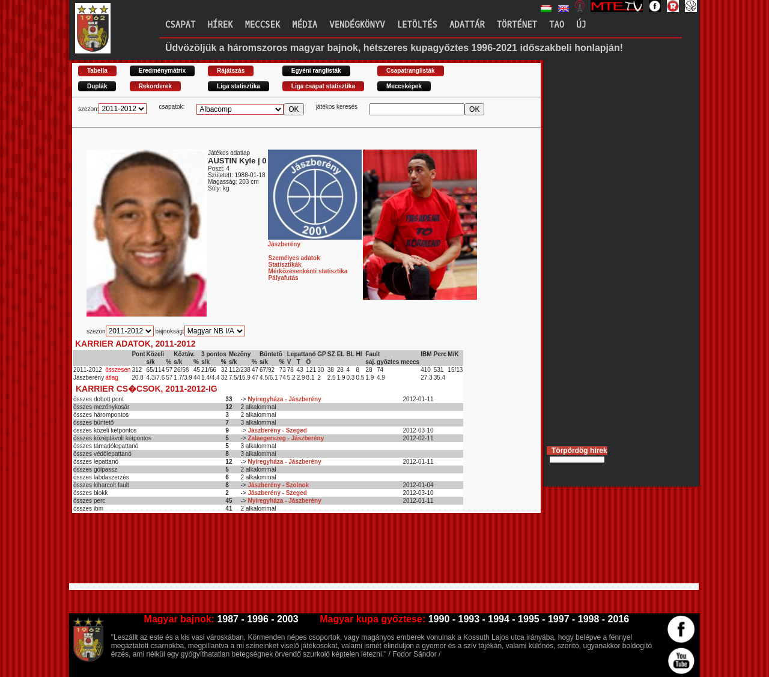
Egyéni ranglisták (316, 70)
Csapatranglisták (410, 70)
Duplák (97, 86)
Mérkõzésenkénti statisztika (308, 271)
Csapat (180, 25)
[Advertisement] (290, 553)
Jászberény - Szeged (277, 430)
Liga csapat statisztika (323, 86)
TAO (556, 25)
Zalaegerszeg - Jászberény (286, 438)
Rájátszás (231, 70)
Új (581, 25)
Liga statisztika (238, 86)
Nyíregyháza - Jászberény (284, 399)
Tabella (97, 70)
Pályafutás (284, 278)
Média (304, 25)
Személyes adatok (294, 258)
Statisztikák (285, 264)
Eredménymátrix (162, 70)
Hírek (220, 25)
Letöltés (417, 25)
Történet (517, 25)
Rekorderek (155, 86)
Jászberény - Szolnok (278, 485)
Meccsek (262, 25)
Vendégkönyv (356, 25)
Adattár (467, 25)
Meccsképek (404, 86)
